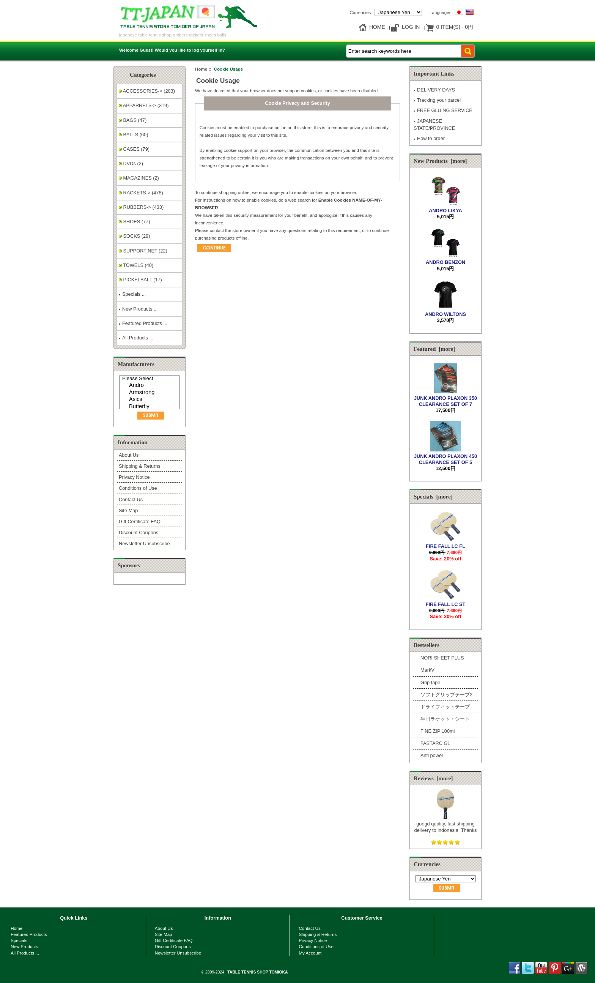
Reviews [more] (433, 778)
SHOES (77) (134, 221)
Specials (19, 940)
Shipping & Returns (140, 466)
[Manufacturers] (149, 392)
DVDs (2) (131, 163)
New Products (24, 946)
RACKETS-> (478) (141, 193)
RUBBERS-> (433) (141, 207)
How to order (429, 138)
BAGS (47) (132, 120)
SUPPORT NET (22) (143, 251)
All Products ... (136, 338)
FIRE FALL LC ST (446, 601)
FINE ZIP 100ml (437, 731)
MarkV (427, 670)
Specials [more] (433, 497)
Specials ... (132, 294)
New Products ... (138, 309)
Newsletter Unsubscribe (144, 543)
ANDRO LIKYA (445, 207)
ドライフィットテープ (445, 707)
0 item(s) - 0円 (454, 27)
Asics (150, 399)
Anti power (431, 755)
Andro (150, 385)
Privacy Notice (134, 477)
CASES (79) (134, 149)
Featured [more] (434, 349)
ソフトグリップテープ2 (446, 694)
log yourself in (207, 49)
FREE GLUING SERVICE (443, 110)
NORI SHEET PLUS (442, 658)
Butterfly (150, 406)
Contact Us (131, 499)
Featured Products (29, 934)
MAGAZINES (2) (139, 178)
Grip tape (430, 682)
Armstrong (150, 392)
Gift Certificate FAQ (140, 521)
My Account (310, 952)
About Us (129, 455)
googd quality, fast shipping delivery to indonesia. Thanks (445, 824)
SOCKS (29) (134, 236)
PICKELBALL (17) (140, 279)
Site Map (128, 510)
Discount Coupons (138, 532)
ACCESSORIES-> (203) (147, 91)
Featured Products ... (143, 323)
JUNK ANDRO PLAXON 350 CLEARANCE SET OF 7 (445, 398)
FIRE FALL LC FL (445, 543)
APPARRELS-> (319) (143, 105)
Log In (411, 27)
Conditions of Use (138, 488)
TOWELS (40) (136, 265)
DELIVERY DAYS (434, 90)
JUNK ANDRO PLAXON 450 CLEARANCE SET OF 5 (445, 456)
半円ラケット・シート (445, 719)
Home (377, 27)
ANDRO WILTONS (445, 311)
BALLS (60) (133, 134)
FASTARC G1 (435, 743)
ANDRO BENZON (445, 259)
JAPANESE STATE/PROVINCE (434, 124)
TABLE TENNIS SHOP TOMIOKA (257, 972)
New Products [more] (440, 161)
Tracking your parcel (437, 100)
